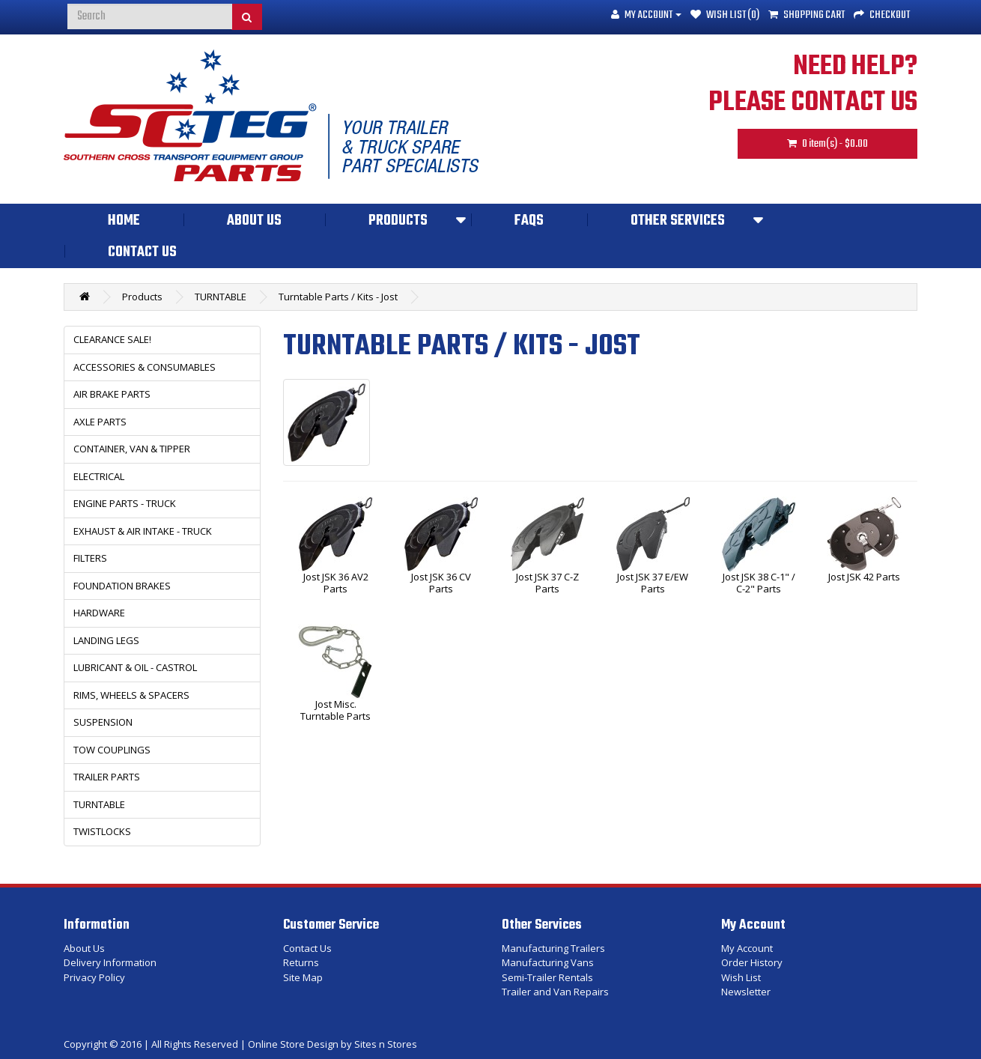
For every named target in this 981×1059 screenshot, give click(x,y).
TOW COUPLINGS (112, 749)
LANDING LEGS (106, 640)
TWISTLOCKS (102, 831)
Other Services (678, 221)
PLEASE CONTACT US (812, 103)
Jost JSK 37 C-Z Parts (547, 583)
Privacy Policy (94, 977)
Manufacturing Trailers (553, 948)
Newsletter (746, 991)
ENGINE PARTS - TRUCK (124, 503)
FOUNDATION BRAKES (122, 585)
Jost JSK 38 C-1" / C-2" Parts (759, 583)
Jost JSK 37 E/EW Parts (652, 583)
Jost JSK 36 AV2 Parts (335, 583)
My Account (747, 948)
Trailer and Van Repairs (555, 991)
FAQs (529, 221)
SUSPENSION (103, 722)
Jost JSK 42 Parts (864, 577)
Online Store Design (293, 1044)
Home (124, 221)
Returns (301, 962)
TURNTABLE (220, 296)
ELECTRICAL (98, 476)
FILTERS (90, 558)
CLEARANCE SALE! (112, 339)
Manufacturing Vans (548, 962)
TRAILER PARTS (106, 776)
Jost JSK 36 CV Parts (441, 583)
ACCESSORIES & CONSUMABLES (144, 367)
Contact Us (142, 252)
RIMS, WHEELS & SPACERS (131, 695)
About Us (254, 221)
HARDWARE (99, 612)
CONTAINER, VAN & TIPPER (131, 448)
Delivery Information (110, 962)
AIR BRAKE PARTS (112, 394)
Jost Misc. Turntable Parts (335, 711)
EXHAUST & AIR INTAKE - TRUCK (142, 531)
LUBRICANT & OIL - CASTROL (135, 667)
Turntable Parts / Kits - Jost (338, 296)
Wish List (741, 977)
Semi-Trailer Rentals (547, 977)
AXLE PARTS (100, 421)
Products (398, 221)
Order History (752, 962)
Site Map (303, 977)
